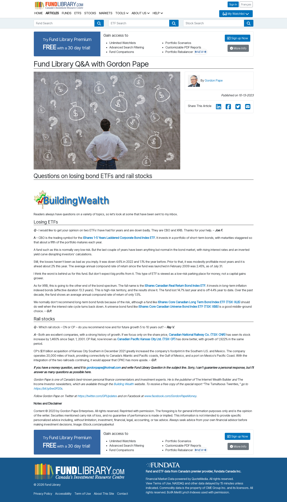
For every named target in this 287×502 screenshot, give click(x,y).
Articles (52, 13)
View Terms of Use (158, 483)
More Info (238, 48)
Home (38, 13)
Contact (122, 493)
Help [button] (158, 13)
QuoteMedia (200, 479)
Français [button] (246, 4)
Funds (66, 13)
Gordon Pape (214, 80)
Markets (105, 13)
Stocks (90, 13)
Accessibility (63, 493)
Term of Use (82, 493)
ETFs (77, 13)
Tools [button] (122, 13)
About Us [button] (141, 13)
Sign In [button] (233, 4)
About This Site (104, 493)
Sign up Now (237, 38)
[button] (99, 23)
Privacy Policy (43, 493)
